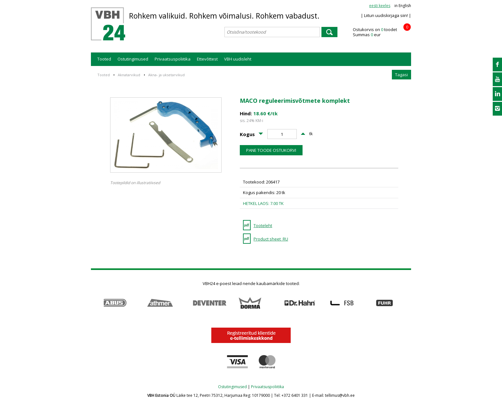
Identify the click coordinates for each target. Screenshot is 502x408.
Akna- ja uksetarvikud (166, 74)
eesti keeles (379, 5)
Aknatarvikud (129, 74)
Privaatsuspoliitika (172, 59)
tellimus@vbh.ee (340, 395)
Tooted (104, 59)
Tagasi (401, 75)
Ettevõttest (207, 59)
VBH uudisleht (237, 59)
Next (407, 303)
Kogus (247, 134)
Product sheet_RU (271, 239)
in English (402, 5)
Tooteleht (263, 225)
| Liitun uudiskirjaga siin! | (386, 15)
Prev (94, 303)
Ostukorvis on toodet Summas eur (382, 32)
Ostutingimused (132, 59)
